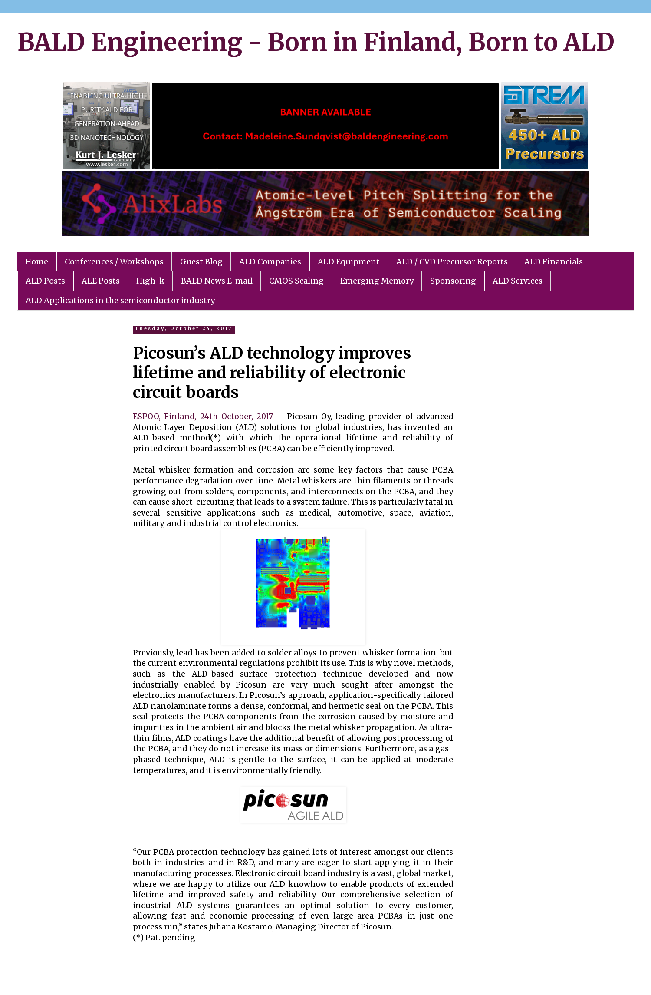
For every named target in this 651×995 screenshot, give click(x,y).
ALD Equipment (349, 262)
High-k (150, 281)
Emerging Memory (377, 281)
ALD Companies (270, 262)
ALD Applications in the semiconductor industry (120, 300)
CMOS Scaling (296, 281)
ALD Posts (45, 281)
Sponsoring (453, 281)
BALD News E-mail (217, 281)
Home (36, 262)
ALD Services (517, 281)
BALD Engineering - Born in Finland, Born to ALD (316, 42)
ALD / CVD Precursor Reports (452, 262)
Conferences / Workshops (114, 262)
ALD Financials (553, 262)
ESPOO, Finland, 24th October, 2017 (203, 416)
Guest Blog (201, 262)
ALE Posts (101, 281)
